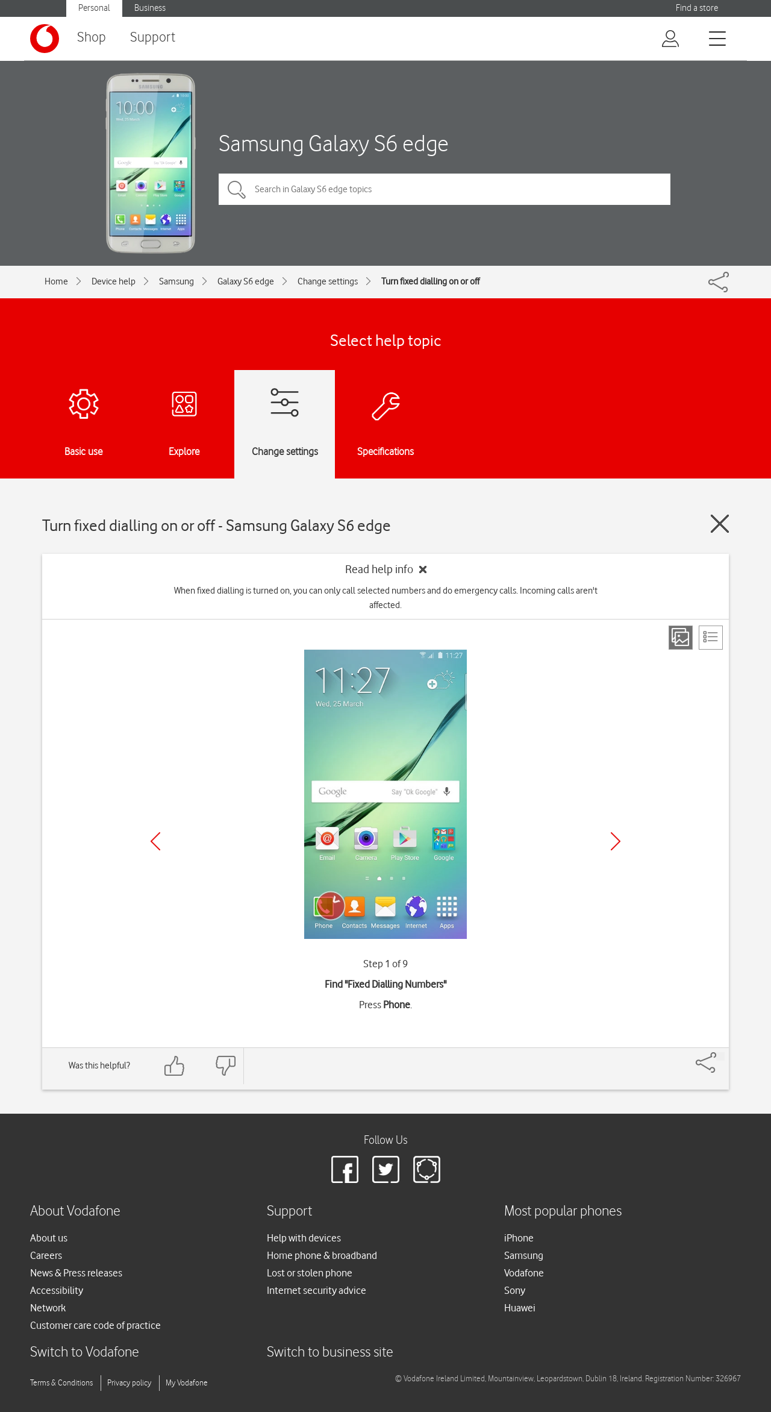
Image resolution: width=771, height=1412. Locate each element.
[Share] (720, 1056)
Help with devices (304, 1238)
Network (48, 1308)
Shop (91, 37)
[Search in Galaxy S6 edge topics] (444, 189)
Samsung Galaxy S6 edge (334, 143)
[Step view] (681, 638)
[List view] (711, 638)
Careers (46, 1255)
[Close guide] (720, 524)
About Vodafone (75, 1211)
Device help (114, 281)
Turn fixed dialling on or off (430, 281)
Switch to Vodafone (84, 1352)
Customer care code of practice (95, 1325)
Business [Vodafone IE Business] (150, 8)
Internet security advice (316, 1290)
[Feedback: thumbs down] (225, 1066)
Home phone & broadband (322, 1255)
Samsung (176, 281)
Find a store (697, 8)
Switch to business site (330, 1352)
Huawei (519, 1308)
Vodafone (524, 1273)
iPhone (519, 1238)
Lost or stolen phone (309, 1273)
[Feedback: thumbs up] (174, 1066)
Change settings (328, 281)
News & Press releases (76, 1273)
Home (56, 281)
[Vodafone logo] (44, 38)
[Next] (615, 841)
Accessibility (56, 1290)
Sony (514, 1290)
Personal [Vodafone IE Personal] (94, 8)
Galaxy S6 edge (245, 281)
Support (152, 37)
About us (48, 1238)
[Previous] (155, 841)
